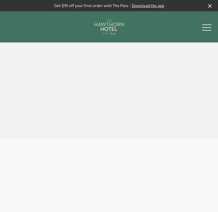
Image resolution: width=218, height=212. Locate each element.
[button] (206, 28)
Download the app (148, 5)
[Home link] (109, 26)
